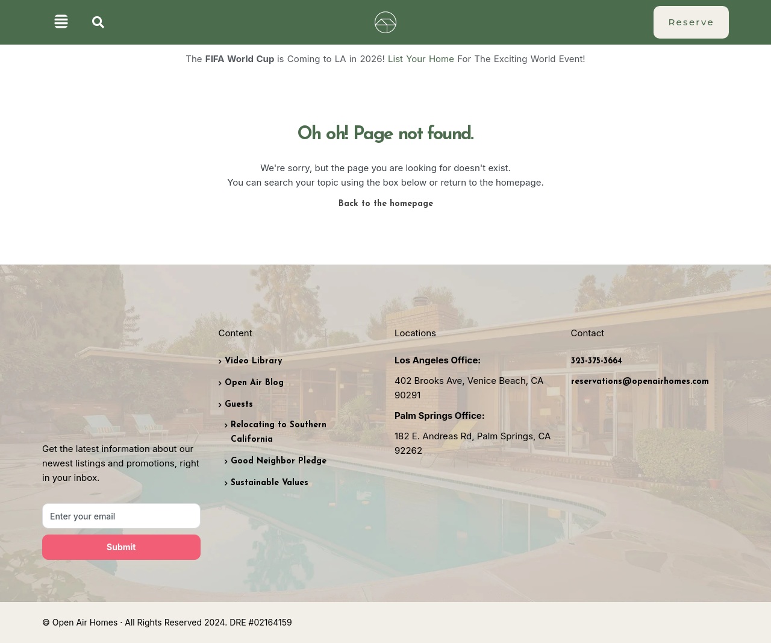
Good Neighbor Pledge (278, 461)
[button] (61, 22)
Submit (121, 547)
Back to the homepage (386, 204)
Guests (239, 404)
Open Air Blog (254, 382)
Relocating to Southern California (278, 432)
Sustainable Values (269, 483)
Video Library (253, 361)
